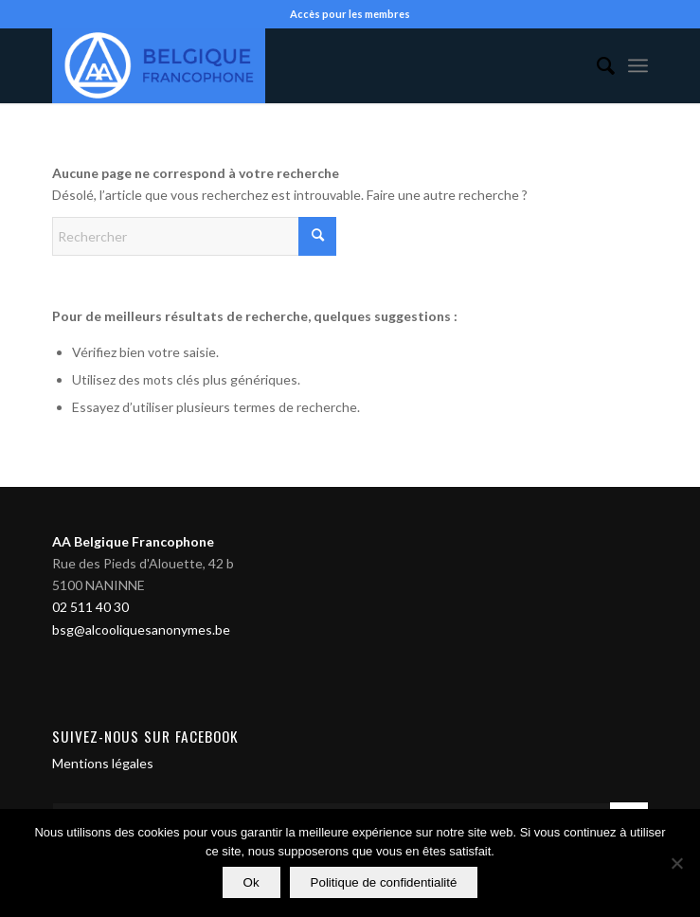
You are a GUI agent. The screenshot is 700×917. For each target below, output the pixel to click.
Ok (251, 882)
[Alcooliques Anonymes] (290, 65)
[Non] (676, 863)
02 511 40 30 (90, 607)
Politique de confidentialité (384, 882)
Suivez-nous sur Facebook (145, 736)
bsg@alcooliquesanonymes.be (141, 629)
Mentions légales (102, 763)
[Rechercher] (596, 65)
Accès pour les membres (350, 14)
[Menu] (638, 65)
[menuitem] (596, 65)
